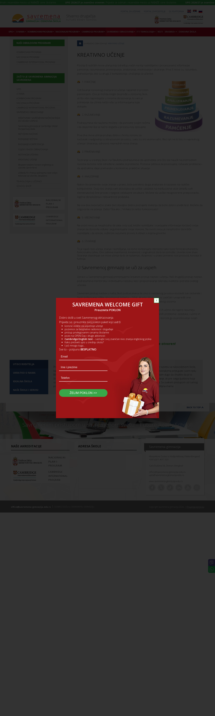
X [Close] (156, 300)
